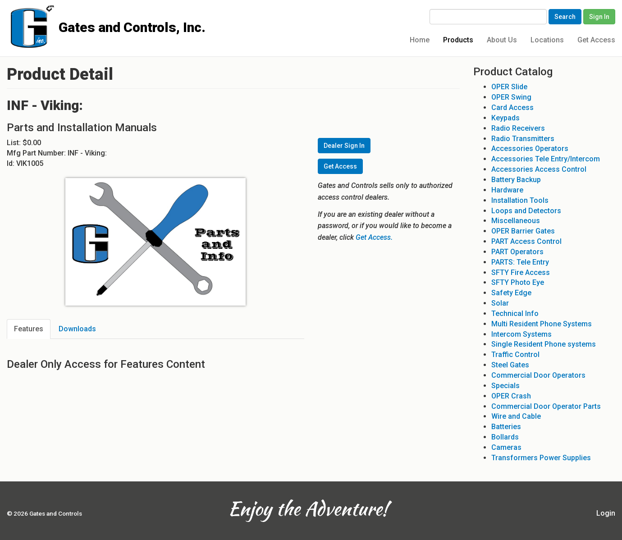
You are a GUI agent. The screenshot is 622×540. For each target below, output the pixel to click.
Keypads (505, 118)
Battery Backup (516, 179)
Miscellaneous (515, 220)
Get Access (596, 40)
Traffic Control (515, 354)
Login (605, 513)
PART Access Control (526, 241)
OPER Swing (511, 97)
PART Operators (517, 251)
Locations (547, 40)
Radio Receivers (518, 128)
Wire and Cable (516, 416)
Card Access (512, 107)
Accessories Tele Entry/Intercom (545, 159)
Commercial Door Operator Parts (546, 406)
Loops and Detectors (526, 210)
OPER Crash (511, 396)
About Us (502, 40)
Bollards (505, 437)
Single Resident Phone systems (543, 344)
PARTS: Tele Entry (520, 262)
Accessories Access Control (538, 169)
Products (458, 40)
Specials (505, 385)
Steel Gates (510, 365)
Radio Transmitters (522, 138)
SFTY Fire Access (520, 272)
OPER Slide (509, 86)
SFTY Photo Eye (517, 282)
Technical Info (515, 313)
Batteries (506, 426)
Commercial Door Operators (538, 375)
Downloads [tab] (77, 329)
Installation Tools (520, 200)
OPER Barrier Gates (523, 231)
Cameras (506, 447)
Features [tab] (28, 329)
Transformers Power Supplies (541, 457)
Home (420, 40)
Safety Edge (511, 292)
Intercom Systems (521, 334)
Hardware (507, 190)
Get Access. (374, 237)
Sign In (599, 16)
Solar (500, 303)
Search (565, 16)
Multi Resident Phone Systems (541, 324)
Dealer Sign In (344, 145)
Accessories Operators (529, 148)
